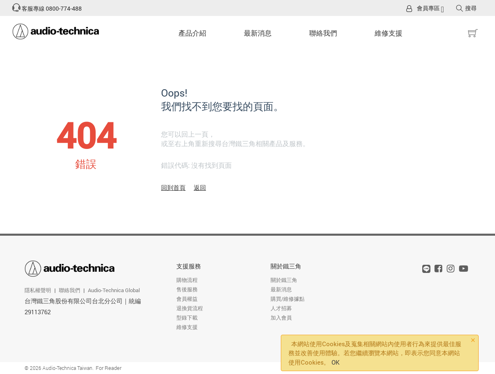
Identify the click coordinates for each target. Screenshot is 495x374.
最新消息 (258, 33)
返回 (200, 187)
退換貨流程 (189, 308)
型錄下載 (186, 317)
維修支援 (389, 33)
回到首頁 (173, 187)
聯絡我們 (323, 33)
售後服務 (186, 289)
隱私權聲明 (38, 290)
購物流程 (186, 280)
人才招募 (281, 308)
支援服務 (188, 266)
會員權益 (186, 298)
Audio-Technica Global (114, 290)
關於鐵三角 (286, 266)
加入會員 (281, 317)
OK (335, 362)
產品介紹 (192, 33)
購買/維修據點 (288, 298)
